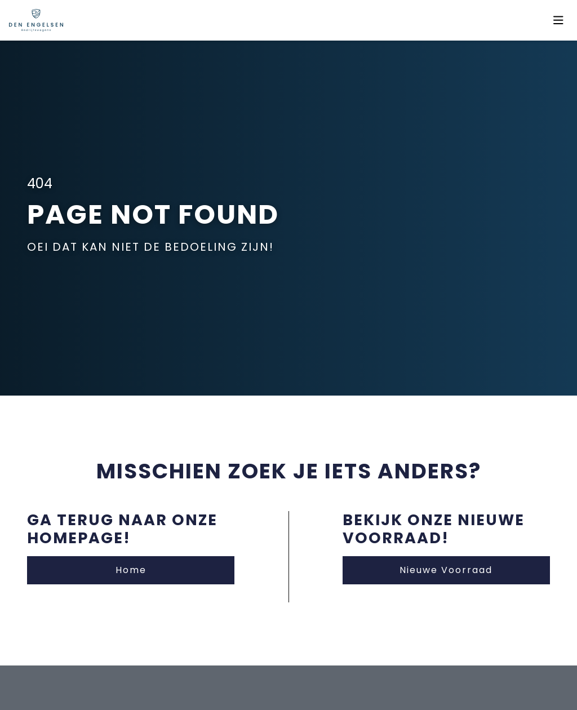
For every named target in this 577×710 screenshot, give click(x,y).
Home (131, 569)
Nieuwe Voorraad (446, 569)
